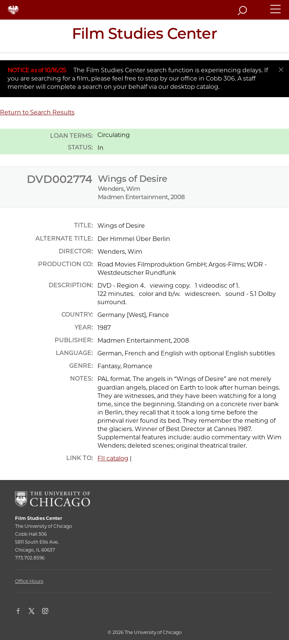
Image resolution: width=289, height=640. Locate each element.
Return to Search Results (37, 112)
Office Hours (29, 581)
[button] (275, 12)
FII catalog (112, 458)
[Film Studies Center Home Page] (144, 36)
